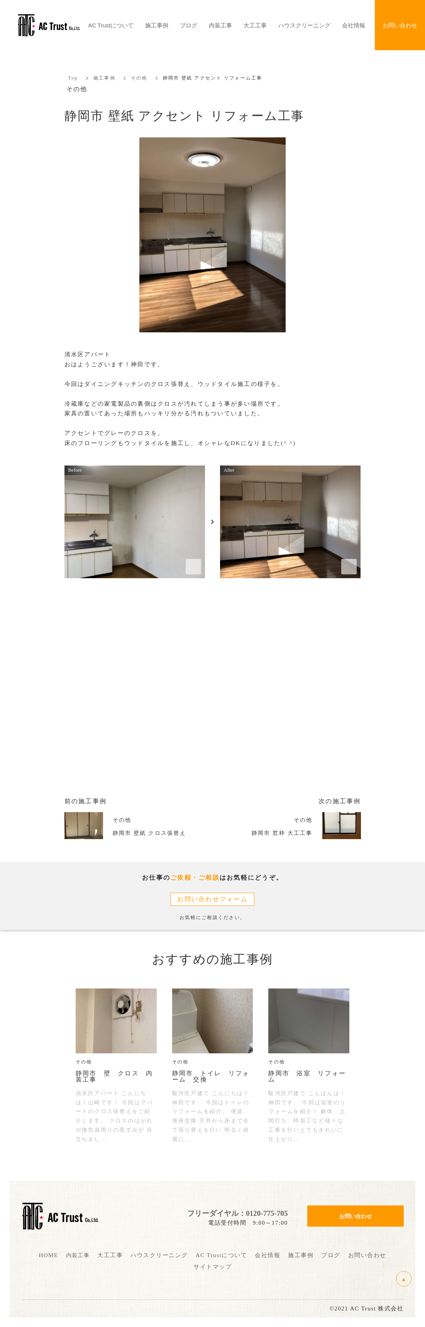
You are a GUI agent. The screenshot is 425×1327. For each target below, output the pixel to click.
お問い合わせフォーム (212, 899)
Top (73, 78)
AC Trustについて (111, 25)
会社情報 (353, 25)
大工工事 (255, 25)
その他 (139, 78)
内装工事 (220, 25)
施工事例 (104, 78)
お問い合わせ (355, 1216)
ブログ (188, 25)
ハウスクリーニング (304, 25)
